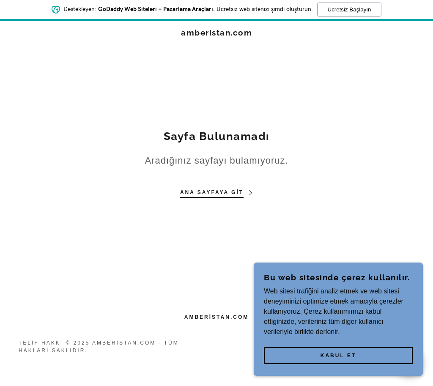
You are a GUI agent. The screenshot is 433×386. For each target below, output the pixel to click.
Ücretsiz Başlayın (349, 8)
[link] (216, 33)
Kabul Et (338, 356)
